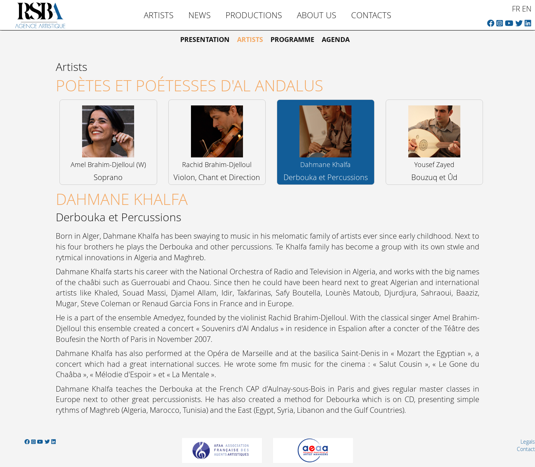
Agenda (336, 39)
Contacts (371, 15)
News (199, 15)
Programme (292, 39)
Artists (159, 15)
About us (316, 15)
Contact (526, 449)
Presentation (205, 39)
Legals (528, 441)
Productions (254, 15)
